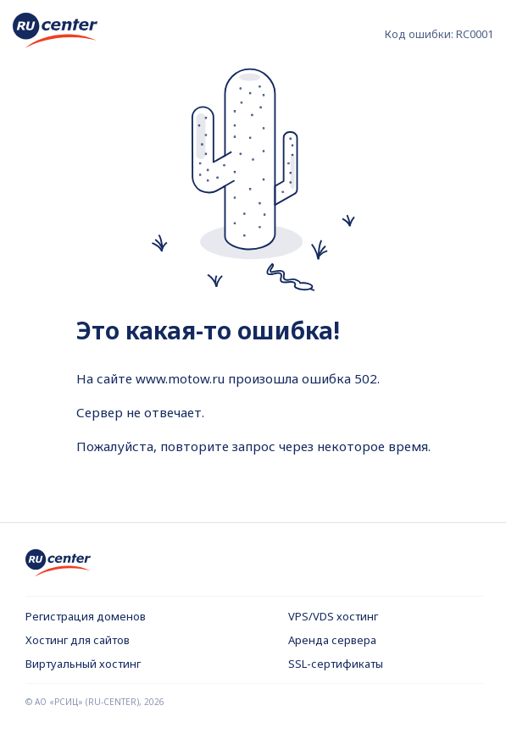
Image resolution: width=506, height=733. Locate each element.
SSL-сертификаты (335, 663)
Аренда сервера (332, 640)
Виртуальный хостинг (83, 663)
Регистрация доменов (85, 616)
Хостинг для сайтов (77, 640)
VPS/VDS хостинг (333, 616)
